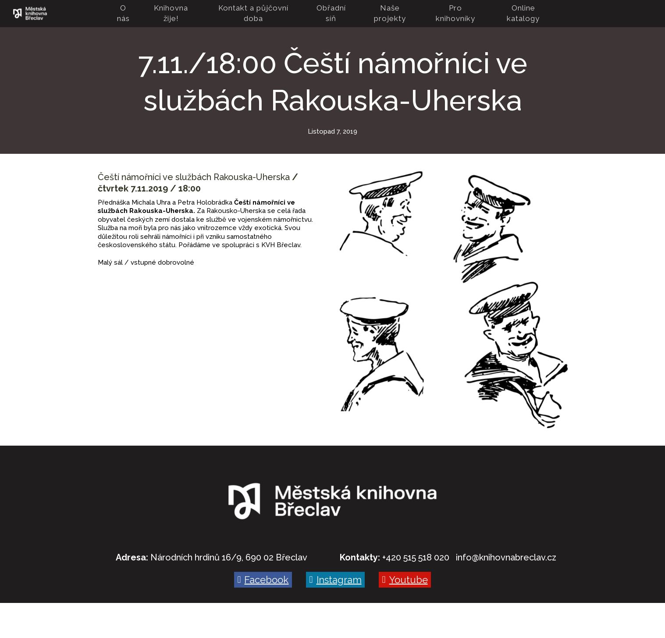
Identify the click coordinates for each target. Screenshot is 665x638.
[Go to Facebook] (263, 580)
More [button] (527, 13)
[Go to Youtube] (405, 580)
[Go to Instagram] (335, 580)
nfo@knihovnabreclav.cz (507, 557)
